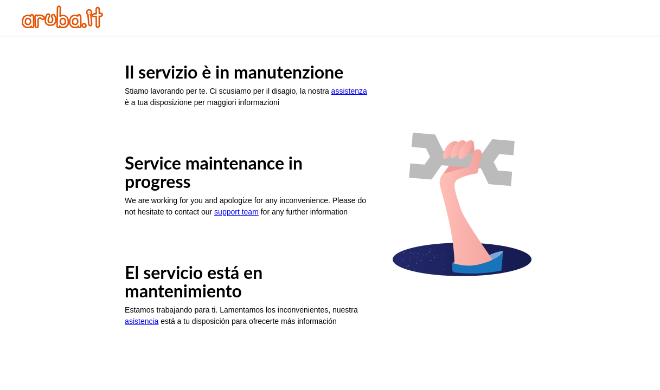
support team (236, 211)
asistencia (141, 321)
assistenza (349, 91)
